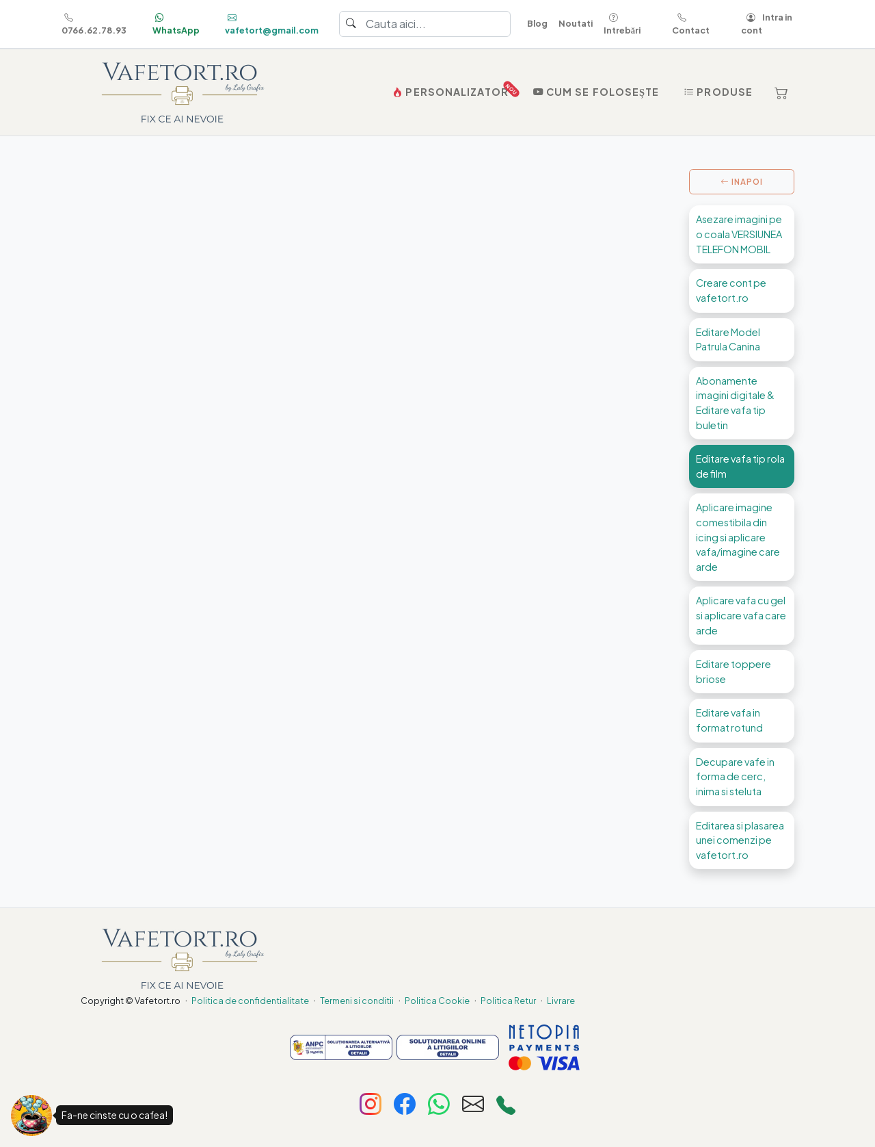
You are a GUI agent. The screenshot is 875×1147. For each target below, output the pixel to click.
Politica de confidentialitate (250, 1000)
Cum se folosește (595, 92)
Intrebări (622, 24)
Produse (717, 92)
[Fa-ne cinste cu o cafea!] (31, 1115)
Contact (691, 24)
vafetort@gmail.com (272, 24)
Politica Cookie (437, 1000)
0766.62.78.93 (94, 24)
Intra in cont (766, 24)
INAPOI (742, 182)
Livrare (561, 1000)
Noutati (575, 23)
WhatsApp (176, 24)
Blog (537, 23)
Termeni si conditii (357, 1000)
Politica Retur (508, 1000)
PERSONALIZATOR (452, 89)
